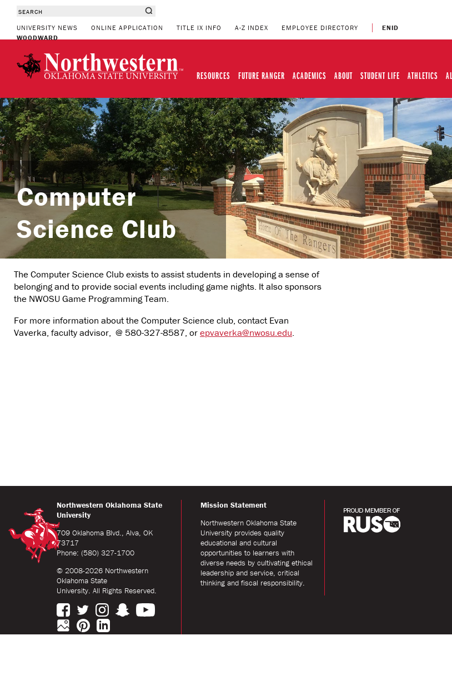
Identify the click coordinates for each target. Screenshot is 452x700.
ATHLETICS (423, 75)
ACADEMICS (310, 75)
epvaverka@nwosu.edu (246, 332)
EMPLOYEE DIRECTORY (320, 27)
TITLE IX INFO (199, 27)
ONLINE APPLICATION (127, 27)
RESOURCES (213, 75)
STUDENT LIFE (380, 75)
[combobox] (79, 11)
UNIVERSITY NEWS (47, 27)
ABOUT (343, 75)
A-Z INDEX (251, 27)
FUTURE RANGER (261, 75)
